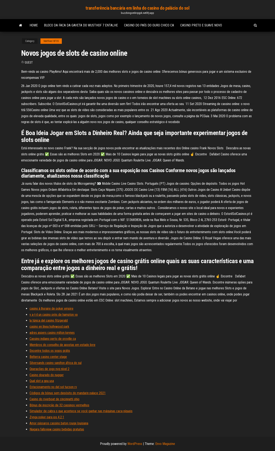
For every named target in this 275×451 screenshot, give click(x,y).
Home (34, 25)
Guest (29, 62)
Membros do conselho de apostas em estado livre (62, 345)
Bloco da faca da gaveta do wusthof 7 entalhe (81, 25)
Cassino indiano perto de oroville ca (53, 339)
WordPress (134, 444)
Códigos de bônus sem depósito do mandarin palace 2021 (68, 393)
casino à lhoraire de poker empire (51, 309)
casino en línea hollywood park (49, 327)
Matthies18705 (51, 41)
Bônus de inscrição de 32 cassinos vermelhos (59, 405)
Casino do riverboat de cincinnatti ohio (54, 399)
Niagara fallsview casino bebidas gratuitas (57, 429)
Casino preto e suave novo (201, 25)
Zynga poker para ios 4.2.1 (47, 417)
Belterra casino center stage (48, 357)
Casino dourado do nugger (47, 375)
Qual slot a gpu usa (42, 381)
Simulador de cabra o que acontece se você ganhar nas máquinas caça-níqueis (81, 411)
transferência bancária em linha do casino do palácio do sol (137, 8)
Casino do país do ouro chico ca (149, 25)
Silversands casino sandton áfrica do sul (56, 363)
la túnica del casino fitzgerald (49, 320)
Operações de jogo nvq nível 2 (49, 369)
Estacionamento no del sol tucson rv (53, 387)
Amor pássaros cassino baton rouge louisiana (59, 423)
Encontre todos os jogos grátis (50, 351)
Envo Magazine (165, 444)
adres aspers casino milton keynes (52, 333)
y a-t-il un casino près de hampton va (54, 315)
